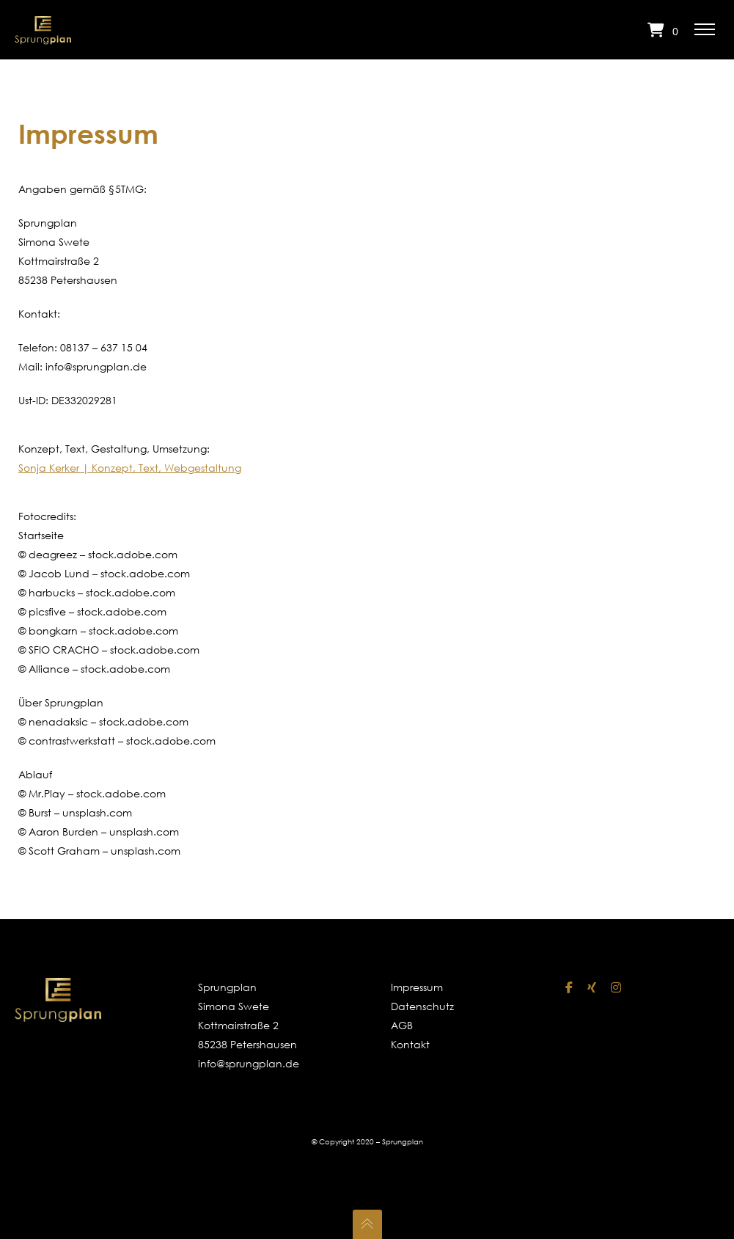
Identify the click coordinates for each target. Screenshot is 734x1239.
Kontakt (410, 1044)
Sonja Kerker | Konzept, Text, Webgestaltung (129, 467)
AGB (402, 1025)
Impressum (417, 987)
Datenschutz (421, 1006)
